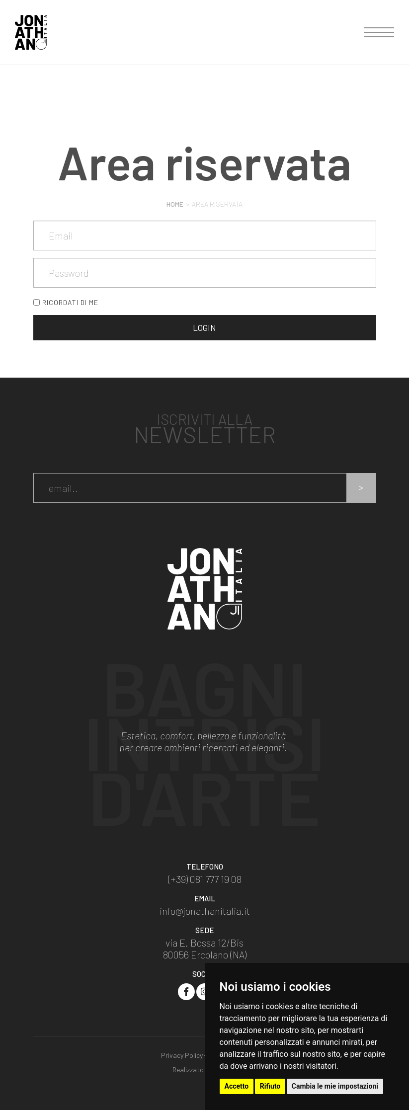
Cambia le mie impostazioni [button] (335, 1086)
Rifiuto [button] (270, 1086)
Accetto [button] (237, 1086)
